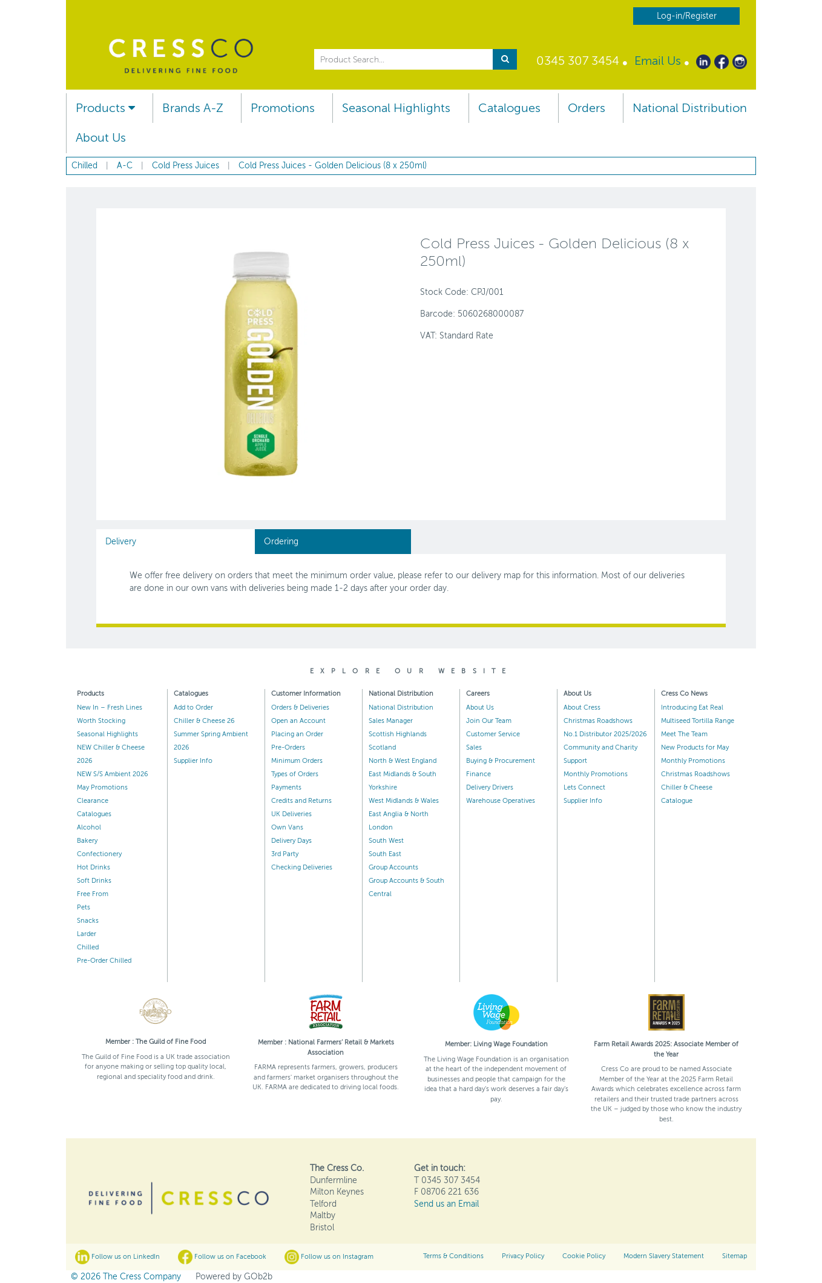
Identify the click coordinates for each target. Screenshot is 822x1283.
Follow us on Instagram (328, 1257)
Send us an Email (446, 1204)
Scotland (382, 747)
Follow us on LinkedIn (117, 1257)
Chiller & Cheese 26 (204, 721)
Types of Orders (294, 774)
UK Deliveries (291, 814)
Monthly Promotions (596, 774)
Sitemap (734, 1256)
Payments (286, 787)
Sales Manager (391, 721)
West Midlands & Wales (404, 801)
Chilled (88, 947)
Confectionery (99, 854)
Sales (474, 747)
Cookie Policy (583, 1256)
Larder (86, 934)
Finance (478, 774)
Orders (586, 108)
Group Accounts (393, 867)
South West (386, 841)
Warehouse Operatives (500, 801)
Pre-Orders (288, 747)
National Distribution (690, 108)
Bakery (87, 841)
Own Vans (287, 827)
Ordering (281, 541)
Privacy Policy (523, 1256)
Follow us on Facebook (222, 1257)
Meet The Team (684, 734)
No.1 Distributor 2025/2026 (605, 734)
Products (105, 108)
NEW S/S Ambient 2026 (112, 774)
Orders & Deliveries (300, 707)
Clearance (92, 801)
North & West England (402, 761)
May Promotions (102, 787)
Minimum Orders (297, 761)
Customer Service (493, 734)
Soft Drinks (94, 881)
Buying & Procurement (500, 761)
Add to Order (193, 707)
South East (385, 854)
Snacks (88, 921)
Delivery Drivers (489, 787)
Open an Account (298, 721)
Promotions (283, 108)
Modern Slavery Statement (663, 1256)
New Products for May (695, 747)
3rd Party (284, 854)
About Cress (582, 707)
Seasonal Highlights (396, 108)
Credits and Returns (301, 801)
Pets (83, 907)
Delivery (120, 541)
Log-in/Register (687, 16)
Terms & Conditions (453, 1256)
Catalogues (509, 108)
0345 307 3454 (577, 60)
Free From (92, 894)
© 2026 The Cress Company (126, 1276)
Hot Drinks (93, 867)
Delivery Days (291, 841)
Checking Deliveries (301, 867)
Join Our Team (488, 721)
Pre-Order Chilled (104, 961)
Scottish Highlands (398, 734)
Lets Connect (584, 787)
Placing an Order (297, 734)
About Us (101, 137)
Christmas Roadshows (598, 721)
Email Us (657, 60)
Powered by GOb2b (234, 1276)
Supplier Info (193, 761)
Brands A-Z (192, 108)
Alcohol (89, 827)
